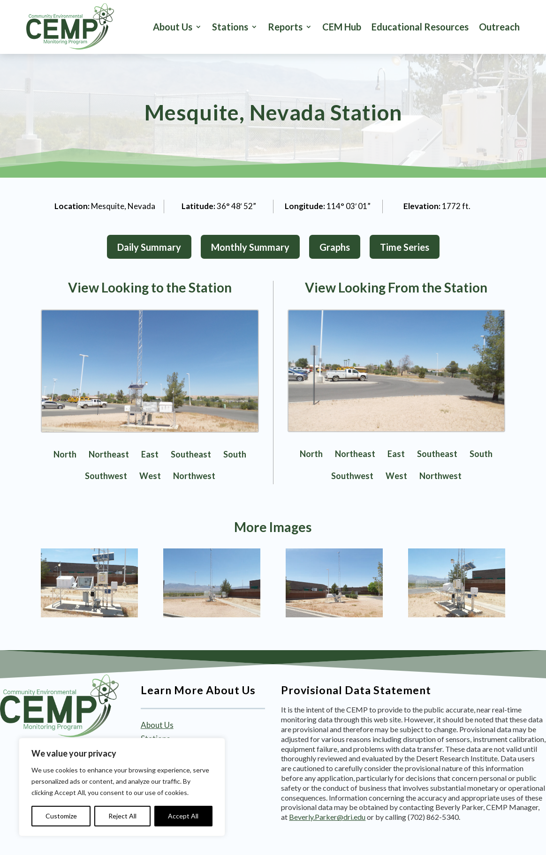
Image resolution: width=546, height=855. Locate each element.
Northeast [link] (109, 454)
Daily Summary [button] (149, 247)
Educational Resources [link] (420, 26)
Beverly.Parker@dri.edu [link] (327, 816)
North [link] (64, 454)
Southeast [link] (191, 454)
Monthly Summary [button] (250, 247)
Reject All (122, 816)
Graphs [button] (334, 247)
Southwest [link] (106, 476)
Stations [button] (230, 26)
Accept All (183, 816)
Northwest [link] (194, 476)
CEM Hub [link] (341, 26)
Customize (61, 816)
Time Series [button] (404, 247)
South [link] (234, 454)
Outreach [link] (499, 26)
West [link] (150, 476)
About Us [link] (172, 26)
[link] (70, 26)
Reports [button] (285, 26)
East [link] (150, 454)
